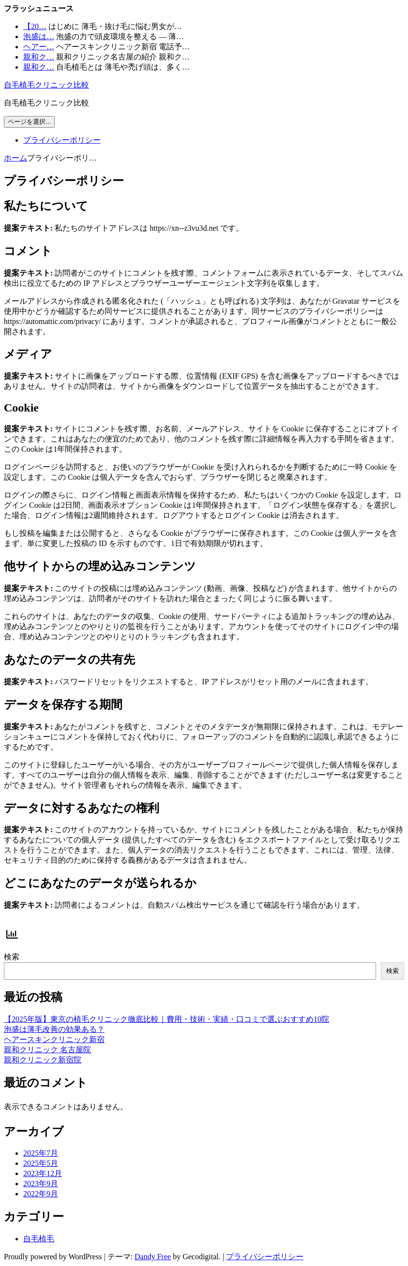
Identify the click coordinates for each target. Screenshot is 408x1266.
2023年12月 (42, 1173)
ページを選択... (29, 121)
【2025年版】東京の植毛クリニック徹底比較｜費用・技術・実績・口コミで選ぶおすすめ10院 (166, 1019)
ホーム (15, 158)
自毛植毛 (38, 1239)
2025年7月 (40, 1153)
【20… (34, 26)
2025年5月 (40, 1163)
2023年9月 (40, 1183)
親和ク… (38, 57)
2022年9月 (40, 1194)
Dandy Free (153, 1256)
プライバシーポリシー (62, 140)
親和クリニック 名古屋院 (47, 1049)
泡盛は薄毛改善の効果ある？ (54, 1029)
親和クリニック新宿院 (42, 1060)
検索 (11, 957)
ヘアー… (38, 47)
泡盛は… (38, 36)
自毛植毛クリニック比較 (46, 85)
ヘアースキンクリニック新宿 (54, 1039)
